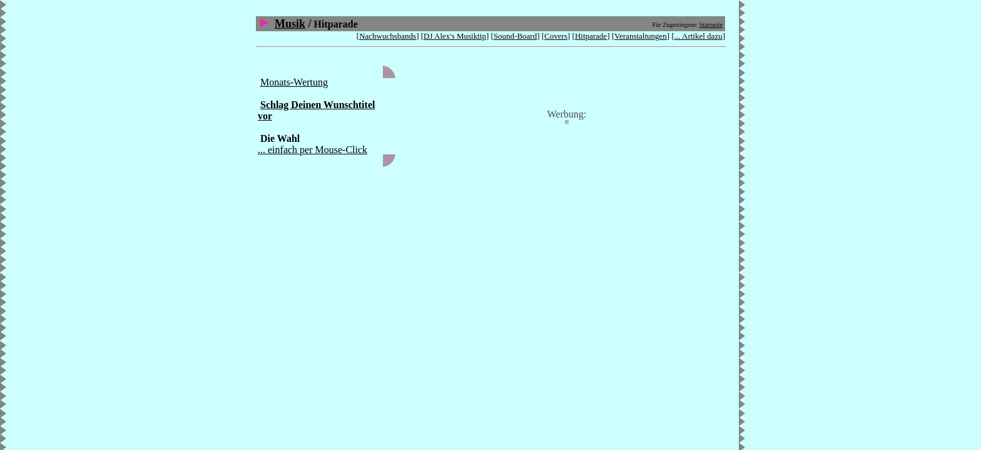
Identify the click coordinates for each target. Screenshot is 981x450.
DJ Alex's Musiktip (455, 36)
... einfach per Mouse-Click (312, 149)
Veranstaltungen (640, 36)
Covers (555, 36)
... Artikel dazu (698, 36)
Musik (290, 24)
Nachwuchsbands (387, 36)
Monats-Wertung (294, 82)
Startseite (711, 24)
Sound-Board (515, 36)
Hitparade (591, 36)
